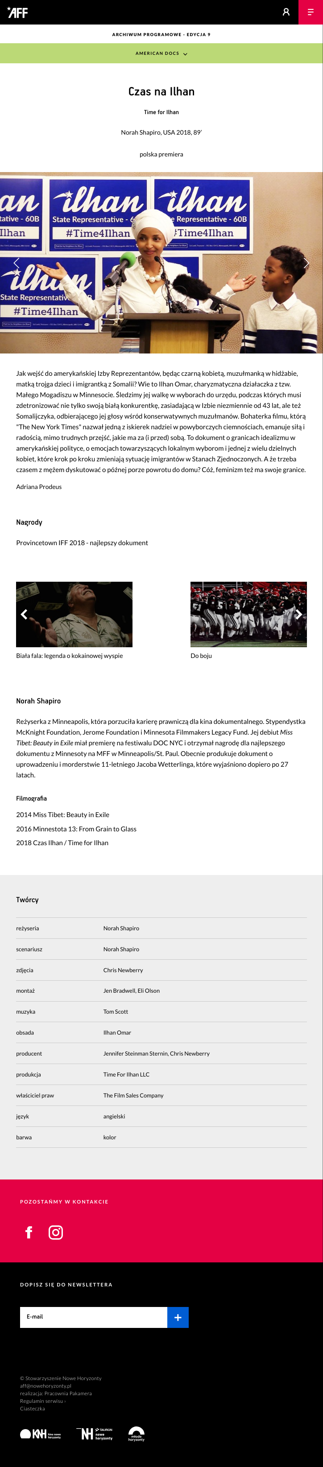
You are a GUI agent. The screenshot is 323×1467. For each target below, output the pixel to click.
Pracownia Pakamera (68, 1394)
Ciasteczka (32, 1409)
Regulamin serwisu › (43, 1401)
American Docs (157, 53)
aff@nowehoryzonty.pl (45, 1386)
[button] (306, 263)
